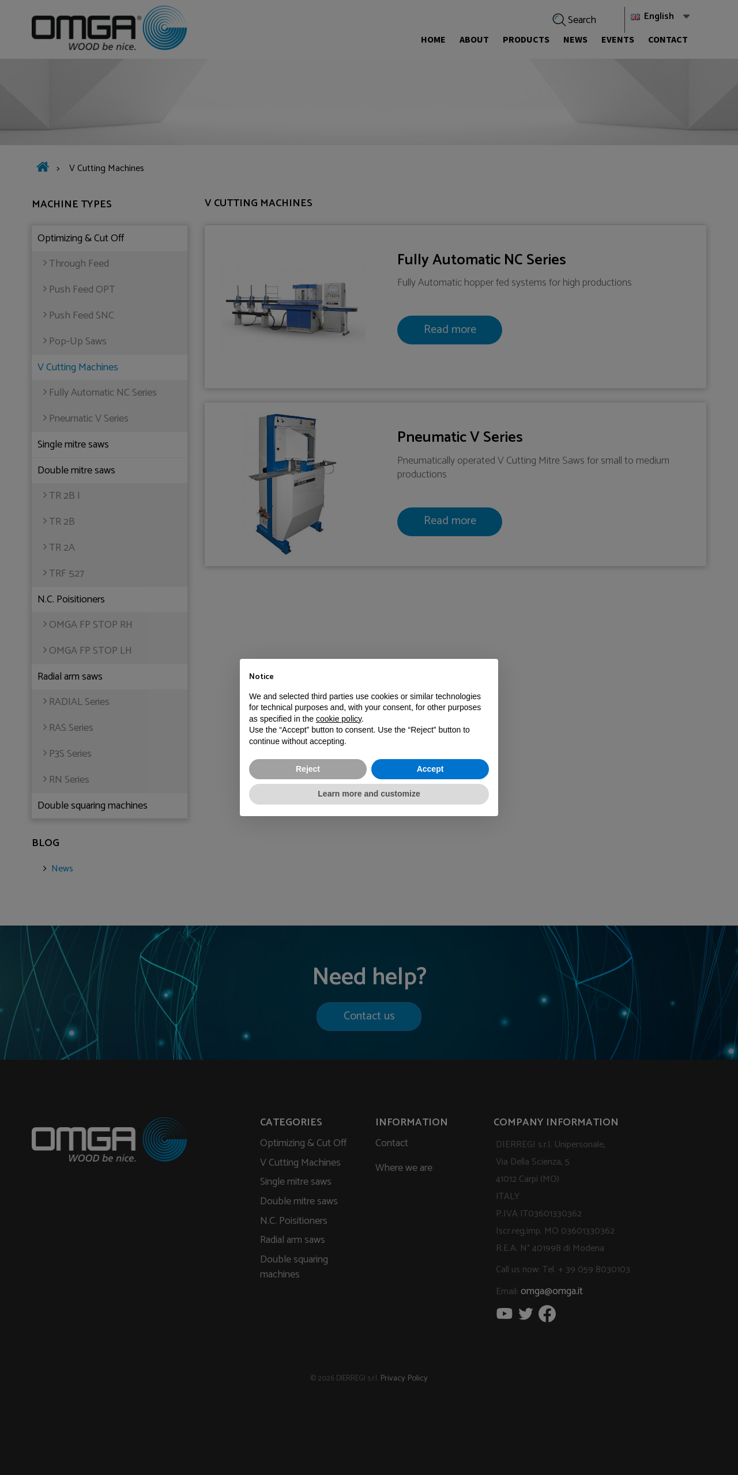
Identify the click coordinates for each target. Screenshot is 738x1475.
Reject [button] (308, 768)
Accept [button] (430, 768)
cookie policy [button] (339, 718)
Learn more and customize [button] (369, 793)
